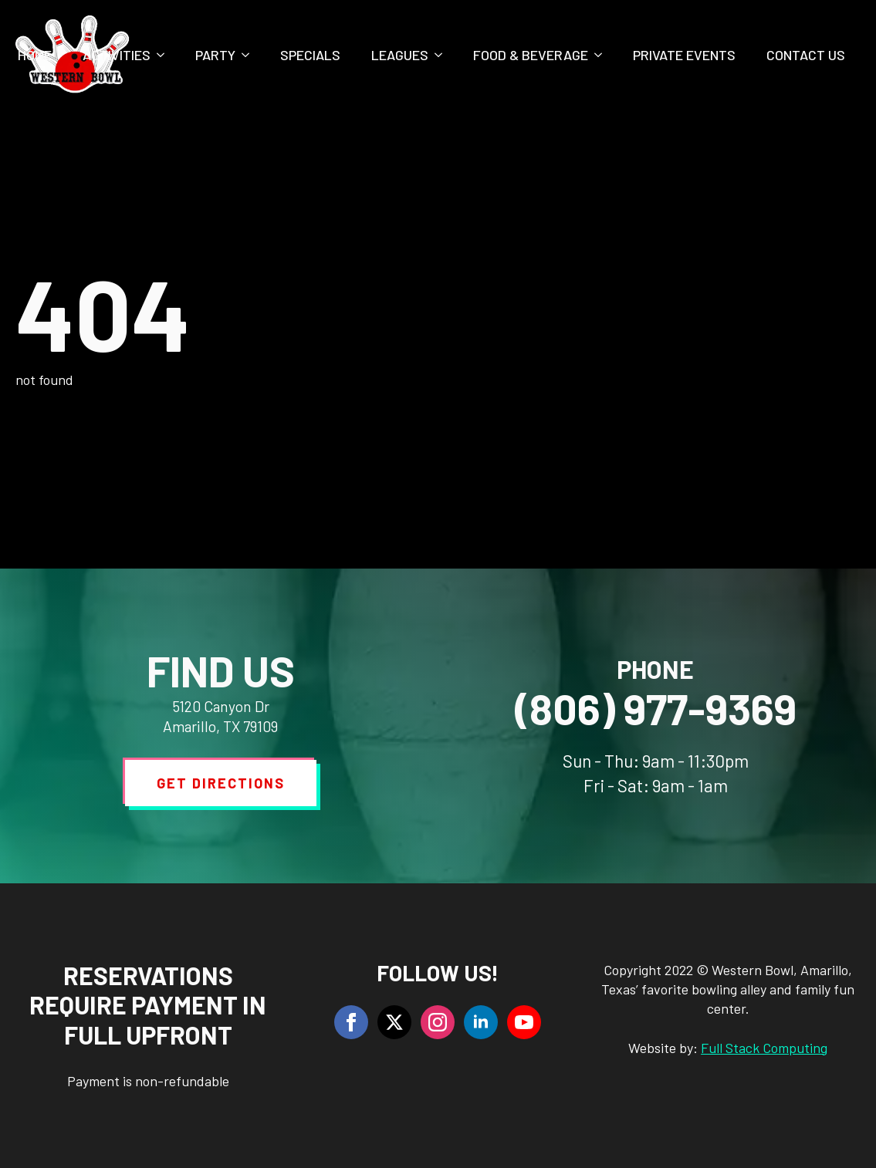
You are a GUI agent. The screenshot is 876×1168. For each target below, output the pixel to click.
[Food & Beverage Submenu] (602, 54)
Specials (310, 54)
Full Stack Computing (764, 1047)
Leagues (399, 54)
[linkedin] (481, 1022)
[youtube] (524, 1022)
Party (215, 54)
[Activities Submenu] (165, 54)
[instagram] (438, 1022)
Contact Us (805, 54)
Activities (117, 54)
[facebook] (351, 1022)
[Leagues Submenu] (443, 54)
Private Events (684, 54)
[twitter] (394, 1022)
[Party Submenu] (250, 54)
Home (35, 54)
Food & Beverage (530, 54)
